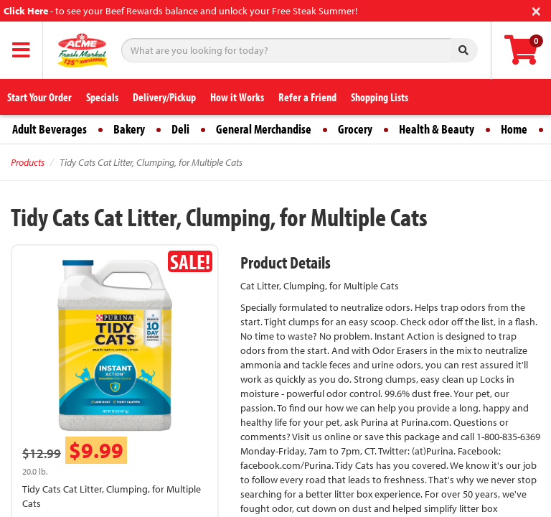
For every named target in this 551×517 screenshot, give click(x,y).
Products (27, 162)
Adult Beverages (49, 129)
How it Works (237, 97)
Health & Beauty (436, 129)
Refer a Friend (307, 97)
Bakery (129, 129)
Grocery (355, 129)
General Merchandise (263, 129)
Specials (102, 97)
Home (514, 129)
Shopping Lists (379, 97)
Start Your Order (39, 97)
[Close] (536, 9)
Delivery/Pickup (164, 97)
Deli (180, 129)
